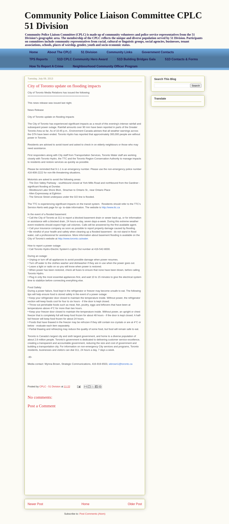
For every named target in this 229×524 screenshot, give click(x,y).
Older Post (135, 504)
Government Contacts (158, 52)
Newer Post (35, 504)
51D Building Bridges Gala (136, 59)
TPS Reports (38, 59)
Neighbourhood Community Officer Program (105, 66)
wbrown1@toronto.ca (120, 363)
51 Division (89, 52)
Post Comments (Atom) (92, 513)
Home (33, 52)
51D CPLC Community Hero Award (82, 59)
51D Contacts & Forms (181, 59)
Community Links (119, 52)
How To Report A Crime (46, 66)
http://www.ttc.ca (111, 207)
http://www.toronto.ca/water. (73, 238)
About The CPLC (59, 52)
